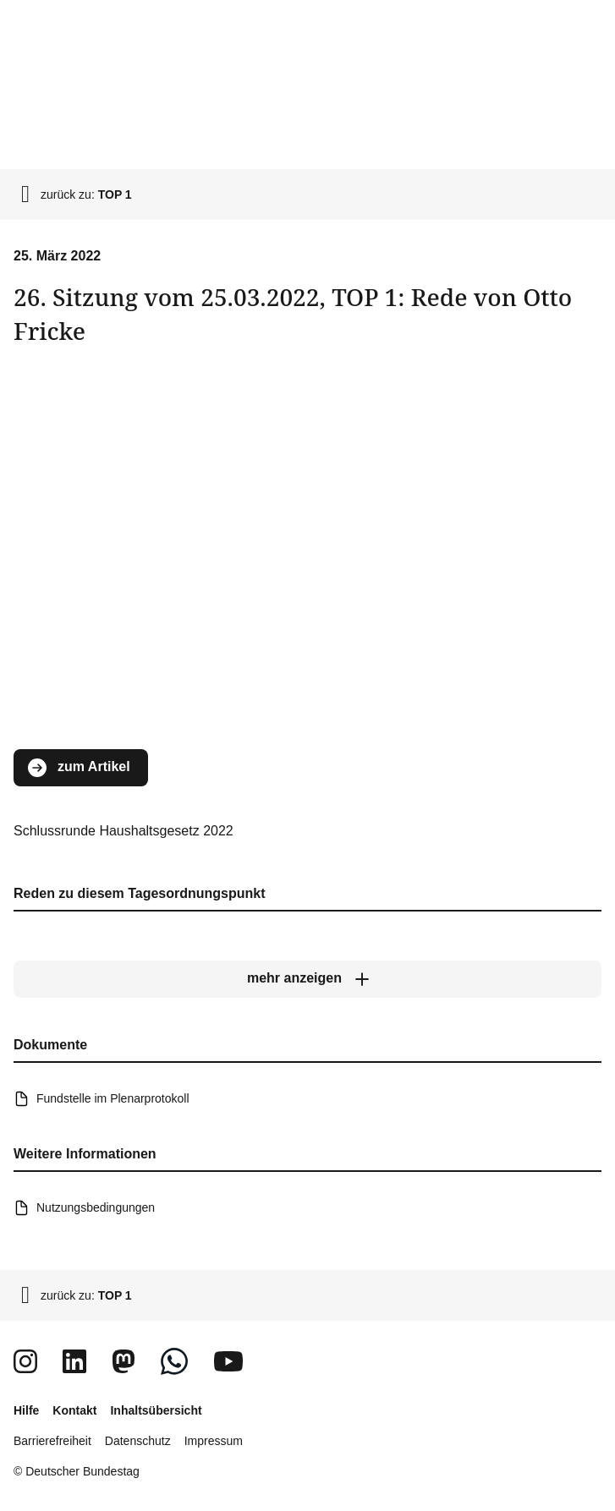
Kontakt (74, 1410)
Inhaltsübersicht (155, 1410)
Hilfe (26, 1410)
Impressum (213, 1441)
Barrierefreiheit (52, 1441)
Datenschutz (138, 1441)
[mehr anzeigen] (307, 979)
